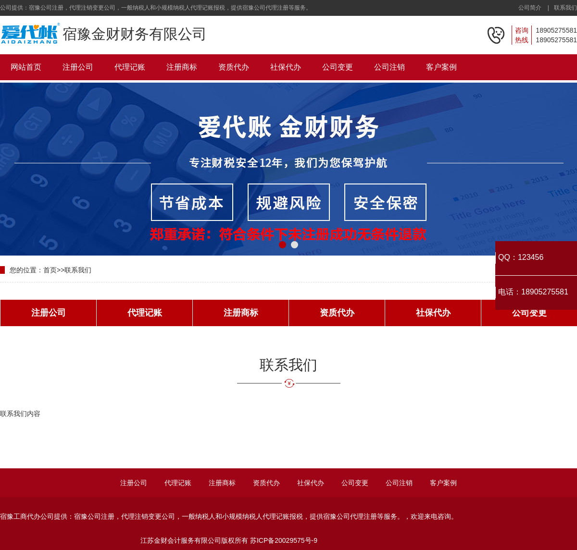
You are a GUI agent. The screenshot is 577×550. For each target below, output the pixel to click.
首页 (50, 270)
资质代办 (233, 67)
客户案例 (441, 67)
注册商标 (181, 67)
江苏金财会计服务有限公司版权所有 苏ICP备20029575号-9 (228, 540)
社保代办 (285, 67)
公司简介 (529, 7)
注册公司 (78, 67)
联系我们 (565, 7)
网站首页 (26, 67)
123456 (530, 257)
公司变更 (337, 67)
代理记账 (129, 67)
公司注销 (389, 67)
